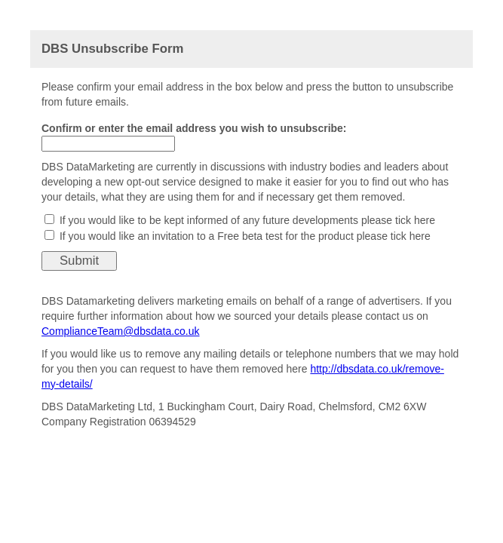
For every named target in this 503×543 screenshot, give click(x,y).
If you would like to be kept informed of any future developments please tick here (247, 220)
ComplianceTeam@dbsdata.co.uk (120, 331)
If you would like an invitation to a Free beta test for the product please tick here (245, 236)
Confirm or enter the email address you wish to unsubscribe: (194, 128)
